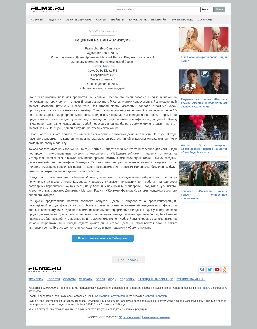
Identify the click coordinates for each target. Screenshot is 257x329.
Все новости (128, 260)
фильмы (69, 279)
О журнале (205, 19)
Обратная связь (129, 317)
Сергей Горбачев (156, 296)
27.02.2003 (92, 31)
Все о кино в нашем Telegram (102, 238)
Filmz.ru (205, 287)
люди (112, 279)
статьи (101, 19)
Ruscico (108, 66)
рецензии (54, 19)
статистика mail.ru (191, 279)
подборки (127, 279)
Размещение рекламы (156, 317)
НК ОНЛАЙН (158, 19)
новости (37, 19)
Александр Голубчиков (110, 296)
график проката (182, 19)
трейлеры (118, 19)
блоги (100, 279)
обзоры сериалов (79, 19)
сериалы (85, 279)
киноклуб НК (138, 19)
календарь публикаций (155, 279)
